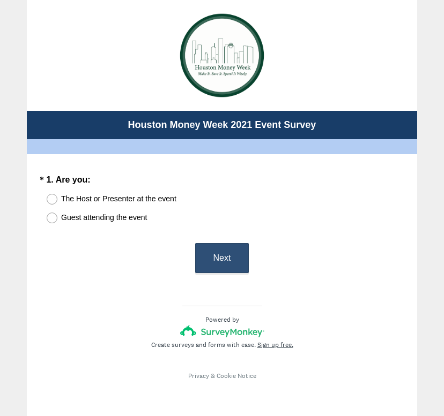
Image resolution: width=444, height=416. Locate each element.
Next (222, 257)
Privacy (198, 376)
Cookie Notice (236, 376)
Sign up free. (275, 345)
